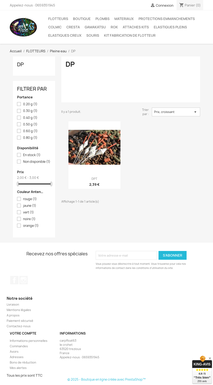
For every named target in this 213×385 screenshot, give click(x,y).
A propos (13, 315)
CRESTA (73, 27)
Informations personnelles (28, 341)
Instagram (23, 280)
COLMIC (55, 27)
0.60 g (30, 131)
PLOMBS (102, 18)
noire (29, 219)
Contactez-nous (19, 326)
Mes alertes (18, 368)
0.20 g (30, 104)
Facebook (14, 280)
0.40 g (30, 118)
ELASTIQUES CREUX (65, 35)
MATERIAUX (124, 18)
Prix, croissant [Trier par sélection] (176, 111)
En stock (32, 155)
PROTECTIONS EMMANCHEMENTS (167, 18)
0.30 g (30, 111)
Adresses (17, 357)
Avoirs (14, 352)
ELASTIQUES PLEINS (170, 27)
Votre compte (23, 333)
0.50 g (30, 124)
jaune (29, 206)
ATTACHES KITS (136, 27)
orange (31, 226)
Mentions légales (19, 310)
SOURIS (92, 35)
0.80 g (30, 138)
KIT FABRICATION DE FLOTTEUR (130, 35)
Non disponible (36, 162)
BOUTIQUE (82, 18)
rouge (30, 199)
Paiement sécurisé (20, 321)
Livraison (13, 304)
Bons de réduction (23, 362)
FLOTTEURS (58, 18)
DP (20, 64)
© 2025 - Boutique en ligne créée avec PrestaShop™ (106, 379)
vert (28, 212)
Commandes (19, 346)
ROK (114, 27)
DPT (94, 179)
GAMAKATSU (95, 27)
